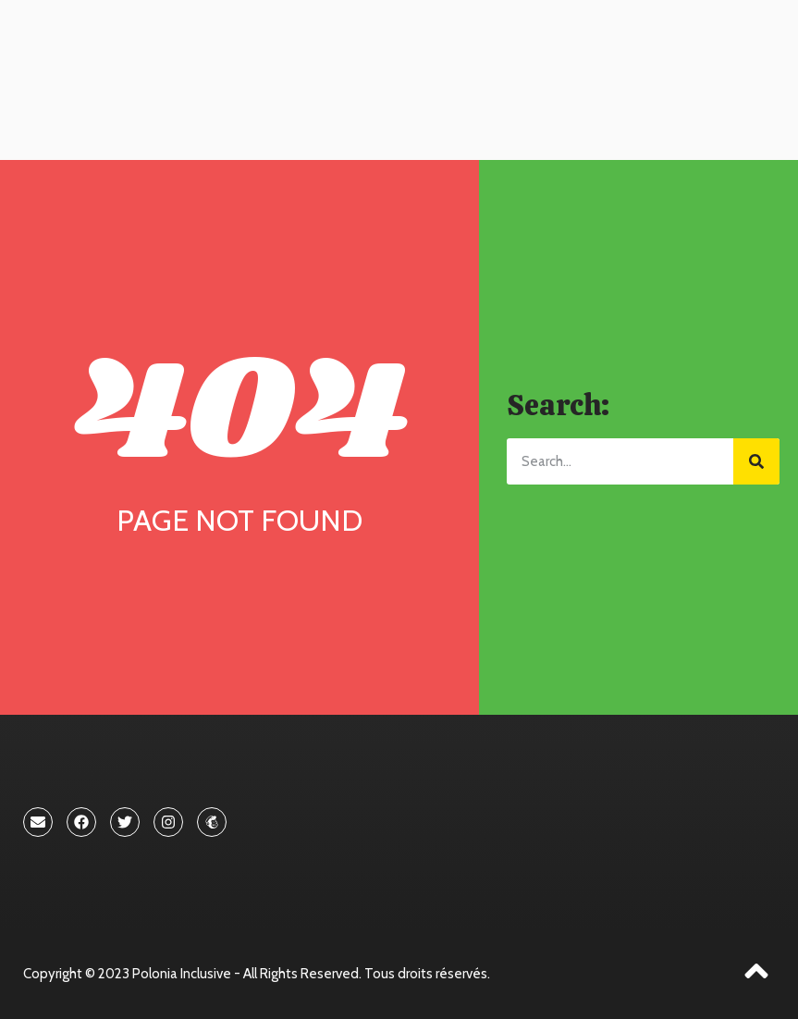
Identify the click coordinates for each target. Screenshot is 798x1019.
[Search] (756, 461)
